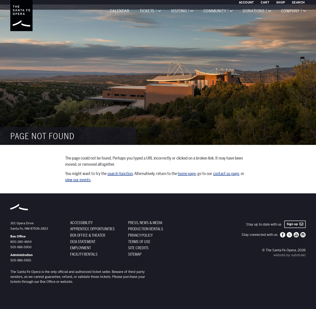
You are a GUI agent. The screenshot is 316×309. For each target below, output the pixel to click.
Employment (80, 248)
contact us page (226, 173)
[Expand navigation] (159, 10)
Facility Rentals (84, 254)
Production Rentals (145, 229)
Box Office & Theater (87, 235)
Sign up (295, 224)
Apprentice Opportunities (92, 229)
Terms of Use (139, 241)
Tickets (147, 11)
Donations (253, 11)
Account (246, 2)
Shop (280, 2)
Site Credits (138, 248)
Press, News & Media (145, 222)
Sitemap (134, 254)
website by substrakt (290, 255)
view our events (78, 180)
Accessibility (81, 222)
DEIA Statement (83, 241)
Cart (265, 2)
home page (187, 173)
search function (120, 173)
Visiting (179, 11)
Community (214, 11)
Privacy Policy (140, 235)
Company (290, 11)
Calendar (119, 11)
